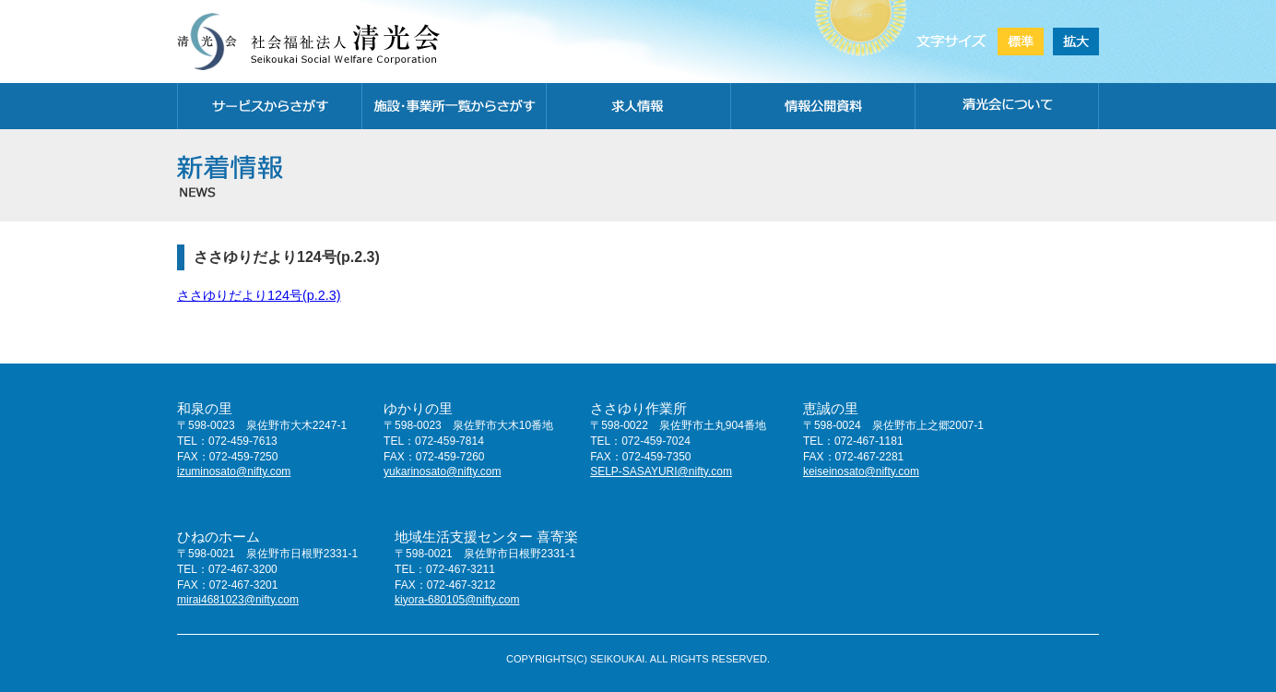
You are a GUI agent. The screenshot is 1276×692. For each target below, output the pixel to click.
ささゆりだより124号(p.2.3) (259, 295)
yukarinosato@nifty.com (442, 471)
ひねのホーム (218, 536)
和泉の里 (204, 408)
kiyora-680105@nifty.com (457, 599)
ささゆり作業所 (638, 408)
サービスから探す (269, 106)
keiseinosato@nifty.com (861, 471)
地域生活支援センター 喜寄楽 (486, 536)
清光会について (1007, 106)
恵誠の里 (830, 408)
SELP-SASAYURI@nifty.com (661, 471)
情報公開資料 (822, 106)
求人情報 (638, 106)
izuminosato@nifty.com (233, 471)
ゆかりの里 (418, 408)
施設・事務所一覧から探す (453, 106)
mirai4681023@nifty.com (238, 599)
